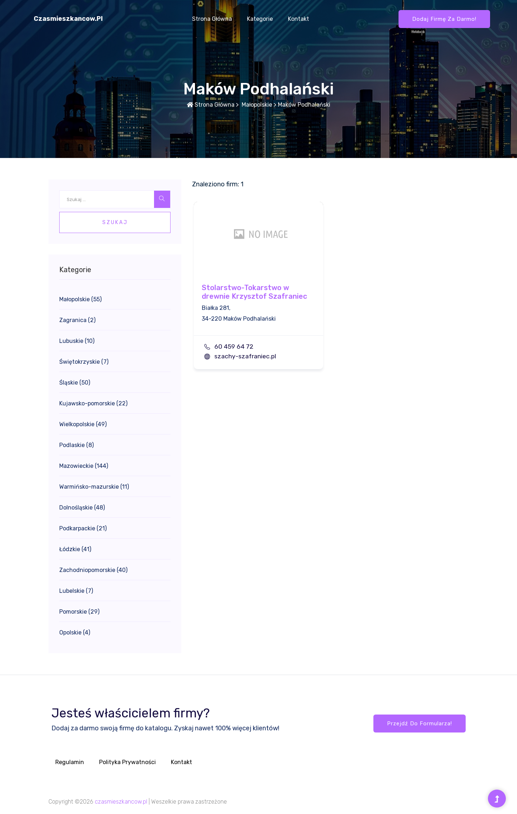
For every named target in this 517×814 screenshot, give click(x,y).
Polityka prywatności (127, 762)
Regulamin (69, 762)
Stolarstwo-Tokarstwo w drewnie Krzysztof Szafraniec (254, 292)
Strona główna (212, 18)
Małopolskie (256, 104)
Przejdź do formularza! (419, 723)
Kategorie (260, 18)
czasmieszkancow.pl (68, 19)
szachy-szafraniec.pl (245, 356)
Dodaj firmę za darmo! (444, 19)
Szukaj (115, 222)
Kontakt (298, 18)
